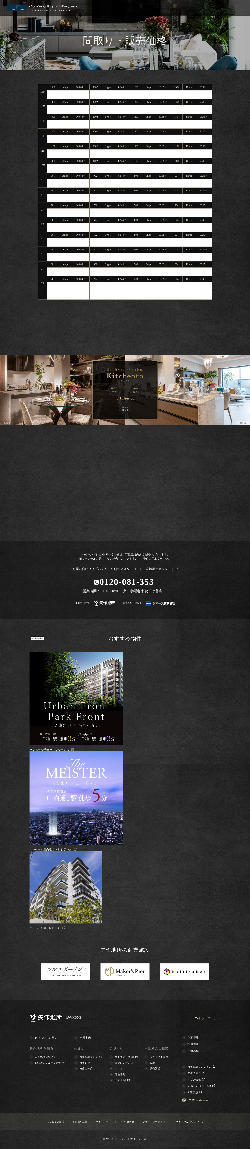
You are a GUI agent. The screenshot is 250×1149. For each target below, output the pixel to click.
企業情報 (193, 1037)
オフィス (120, 1069)
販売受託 (155, 1069)
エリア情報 (196, 1080)
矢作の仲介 (86, 1069)
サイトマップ (100, 1122)
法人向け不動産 (159, 1057)
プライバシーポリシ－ (163, 1122)
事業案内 (85, 1038)
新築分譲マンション (92, 1057)
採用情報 (193, 1044)
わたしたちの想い (46, 1038)
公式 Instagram (200, 1100)
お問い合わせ (129, 1122)
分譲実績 (195, 1093)
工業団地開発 (123, 1080)
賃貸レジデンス (124, 1063)
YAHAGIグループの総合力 (51, 1063)
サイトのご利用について (204, 1122)
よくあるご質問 (40, 1122)
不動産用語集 (71, 1122)
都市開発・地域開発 (127, 1057)
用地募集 (193, 1051)
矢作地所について (45, 1057)
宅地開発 (120, 1074)
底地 (152, 1063)
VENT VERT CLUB (201, 1086)
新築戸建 (85, 1063)
